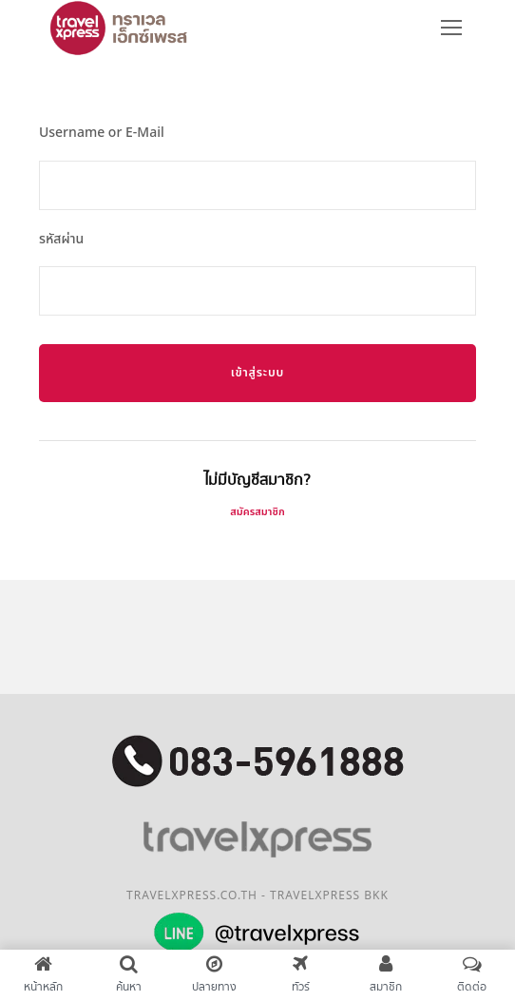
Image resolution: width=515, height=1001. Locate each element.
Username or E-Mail (101, 133)
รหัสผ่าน (61, 239)
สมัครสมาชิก (257, 512)
